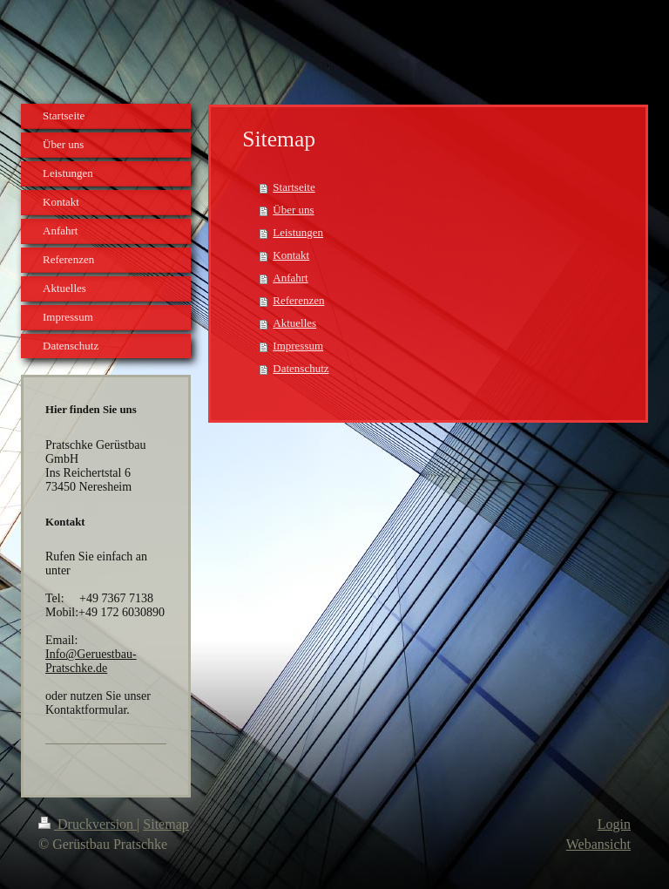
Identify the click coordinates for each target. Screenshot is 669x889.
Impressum (298, 345)
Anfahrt (290, 277)
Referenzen (298, 300)
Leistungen (298, 232)
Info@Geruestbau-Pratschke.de (91, 661)
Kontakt (291, 254)
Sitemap (165, 824)
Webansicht (598, 844)
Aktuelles (294, 322)
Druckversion (87, 824)
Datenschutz (300, 368)
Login (614, 824)
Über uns (293, 209)
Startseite (293, 186)
